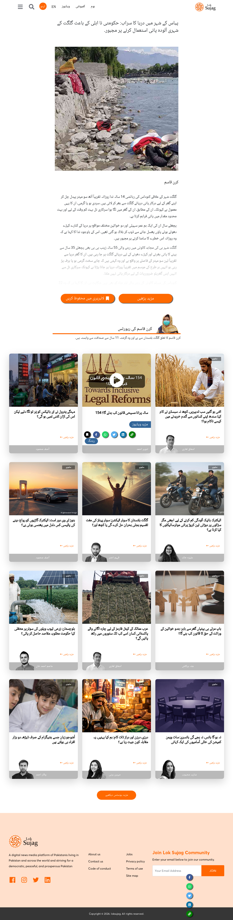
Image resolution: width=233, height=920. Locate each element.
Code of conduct (99, 868)
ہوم (93, 6)
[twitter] (114, 434)
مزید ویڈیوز (140, 424)
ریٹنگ (91, 441)
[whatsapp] (105, 434)
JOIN (212, 871)
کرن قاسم (171, 182)
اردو (42, 6)
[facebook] (96, 434)
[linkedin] (123, 434)
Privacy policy (135, 861)
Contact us (95, 861)
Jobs (129, 854)
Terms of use (134, 868)
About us (94, 854)
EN (54, 7)
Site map (132, 875)
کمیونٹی (80, 6)
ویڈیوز (66, 6)
